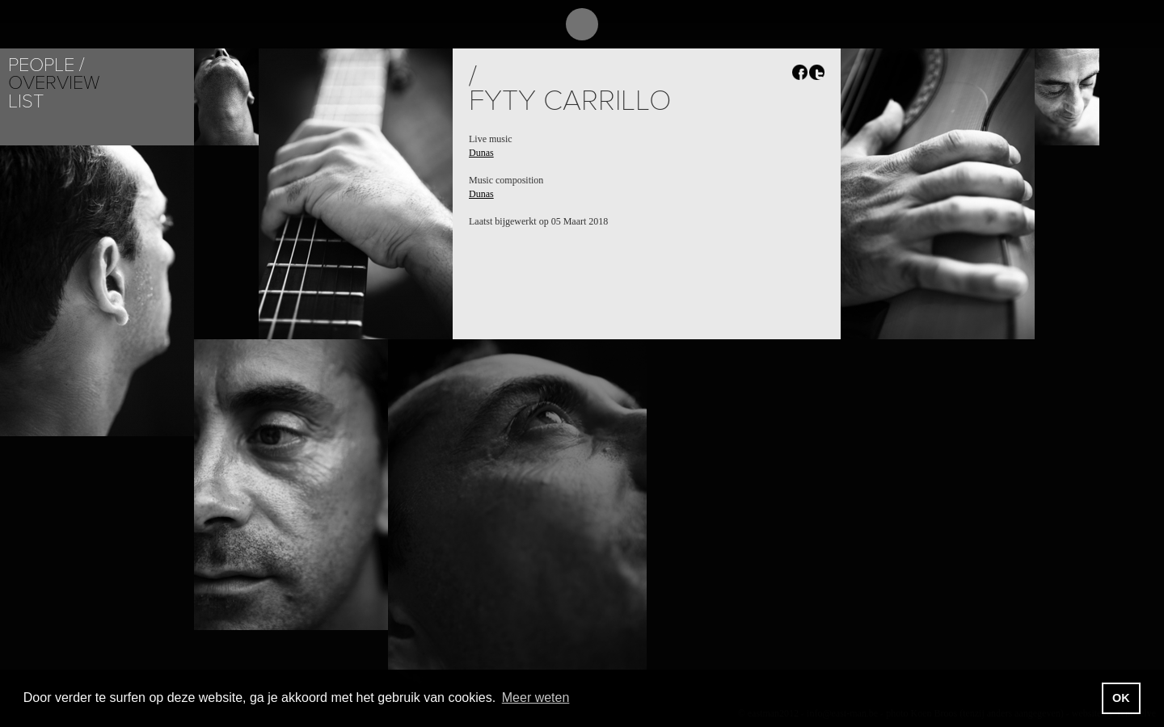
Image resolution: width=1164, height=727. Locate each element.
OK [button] (1121, 697)
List (26, 101)
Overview (53, 83)
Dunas (481, 152)
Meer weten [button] (536, 697)
